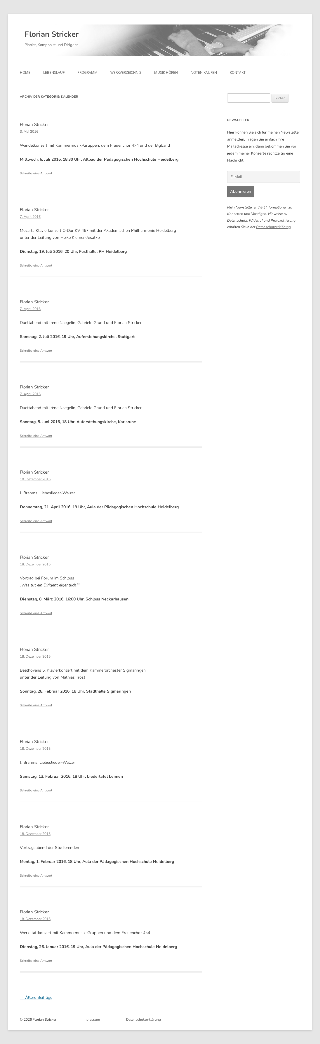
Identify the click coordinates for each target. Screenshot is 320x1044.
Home (25, 72)
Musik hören (166, 72)
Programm (87, 72)
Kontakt (238, 72)
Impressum (91, 1019)
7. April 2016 (30, 216)
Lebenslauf (54, 72)
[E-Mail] (263, 177)
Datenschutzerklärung (273, 227)
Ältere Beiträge (36, 997)
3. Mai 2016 (29, 131)
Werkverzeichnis (125, 72)
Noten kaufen (204, 72)
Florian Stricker (52, 34)
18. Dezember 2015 (35, 479)
